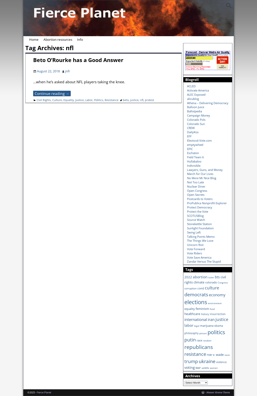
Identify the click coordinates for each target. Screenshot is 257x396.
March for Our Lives (200, 174)
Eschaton (193, 153)
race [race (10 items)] (199, 340)
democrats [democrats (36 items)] (196, 294)
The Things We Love (200, 240)
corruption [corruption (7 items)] (190, 288)
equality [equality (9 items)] (189, 309)
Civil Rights (44, 100)
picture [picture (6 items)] (203, 333)
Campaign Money (198, 115)
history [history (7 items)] (205, 314)
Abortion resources (58, 39)
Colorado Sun (196, 124)
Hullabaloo (194, 161)
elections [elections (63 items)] (195, 302)
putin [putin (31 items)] (190, 339)
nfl (141, 100)
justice (134, 100)
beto (126, 100)
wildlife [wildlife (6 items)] (205, 367)
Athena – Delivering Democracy (207, 103)
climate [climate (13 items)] (199, 282)
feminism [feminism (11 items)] (202, 309)
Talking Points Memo (201, 236)
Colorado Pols (196, 120)
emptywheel (195, 145)
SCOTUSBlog (195, 216)
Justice (79, 100)
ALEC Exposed (196, 94)
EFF (189, 136)
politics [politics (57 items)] (216, 332)
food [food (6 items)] (212, 308)
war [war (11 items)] (198, 368)
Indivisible (193, 165)
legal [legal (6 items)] (196, 325)
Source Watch (196, 220)
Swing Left (194, 232)
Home (34, 39)
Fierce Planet (44, 392)
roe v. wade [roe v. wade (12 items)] (215, 354)
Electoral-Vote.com (199, 140)
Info (80, 39)
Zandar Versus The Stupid (204, 261)
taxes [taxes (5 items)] (227, 355)
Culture (57, 100)
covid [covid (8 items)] (200, 288)
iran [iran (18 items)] (211, 319)
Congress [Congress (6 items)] (223, 282)
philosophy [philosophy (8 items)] (191, 333)
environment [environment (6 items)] (215, 303)
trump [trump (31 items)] (191, 361)
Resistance (111, 100)
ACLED (191, 86)
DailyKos (193, 132)
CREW (191, 128)
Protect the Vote (197, 211)
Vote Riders (194, 253)
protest (149, 100)
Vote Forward (196, 249)
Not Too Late (195, 182)
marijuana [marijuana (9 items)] (206, 325)
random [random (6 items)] (207, 340)
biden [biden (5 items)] (211, 277)
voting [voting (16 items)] (189, 367)
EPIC (190, 149)
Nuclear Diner (196, 186)
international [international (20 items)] (195, 319)
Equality (68, 100)
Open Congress (197, 191)
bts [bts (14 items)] (217, 277)
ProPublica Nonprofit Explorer (207, 203)
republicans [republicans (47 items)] (198, 346)
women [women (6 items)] (214, 367)
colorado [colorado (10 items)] (211, 282)
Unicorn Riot (195, 245)
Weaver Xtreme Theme (218, 392)
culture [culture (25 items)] (212, 288)
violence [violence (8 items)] (221, 362)
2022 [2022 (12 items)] (188, 277)
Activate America (198, 90)
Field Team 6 (195, 157)
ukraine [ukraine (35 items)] (207, 361)
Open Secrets (195, 195)
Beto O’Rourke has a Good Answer (78, 60)
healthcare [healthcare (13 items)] (192, 313)
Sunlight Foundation (200, 228)
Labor (89, 100)
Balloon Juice (195, 107)
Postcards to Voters (200, 199)
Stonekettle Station (199, 224)
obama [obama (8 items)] (218, 325)
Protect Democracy (199, 207)
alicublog (193, 99)
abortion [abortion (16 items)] (200, 276)
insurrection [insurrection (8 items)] (218, 314)
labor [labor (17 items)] (188, 325)
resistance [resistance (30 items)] (195, 354)
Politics (98, 100)
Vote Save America (199, 257)
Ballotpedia (194, 111)
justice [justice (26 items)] (221, 319)
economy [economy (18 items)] (217, 294)
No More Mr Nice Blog (201, 178)
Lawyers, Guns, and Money (205, 170)
